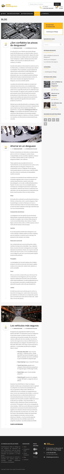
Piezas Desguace (28, 13)
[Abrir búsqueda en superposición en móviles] (44, 4)
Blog (37, 13)
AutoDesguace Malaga (31, 48)
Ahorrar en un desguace (23, 146)
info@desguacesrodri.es (52, 457)
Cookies (23, 469)
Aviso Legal (12, 469)
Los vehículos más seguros (24, 325)
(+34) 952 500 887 (47, 8)
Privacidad (18, 469)
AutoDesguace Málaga (52, 31)
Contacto (46, 13)
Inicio (4, 13)
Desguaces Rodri (14, 13)
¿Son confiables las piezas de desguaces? (24, 44)
